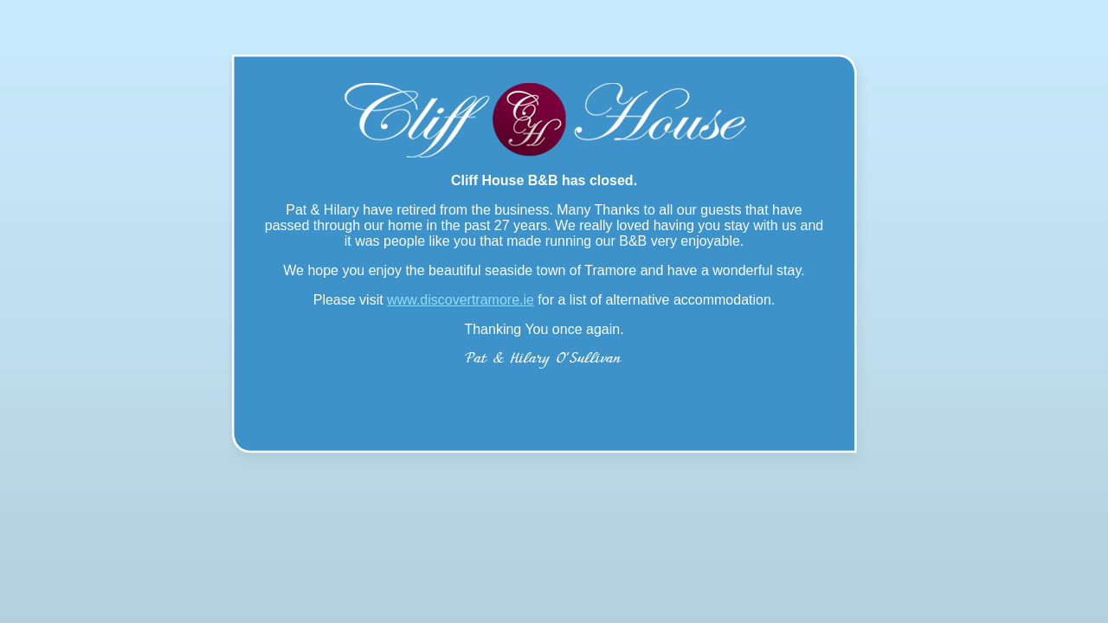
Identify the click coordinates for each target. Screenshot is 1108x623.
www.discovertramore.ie (460, 299)
